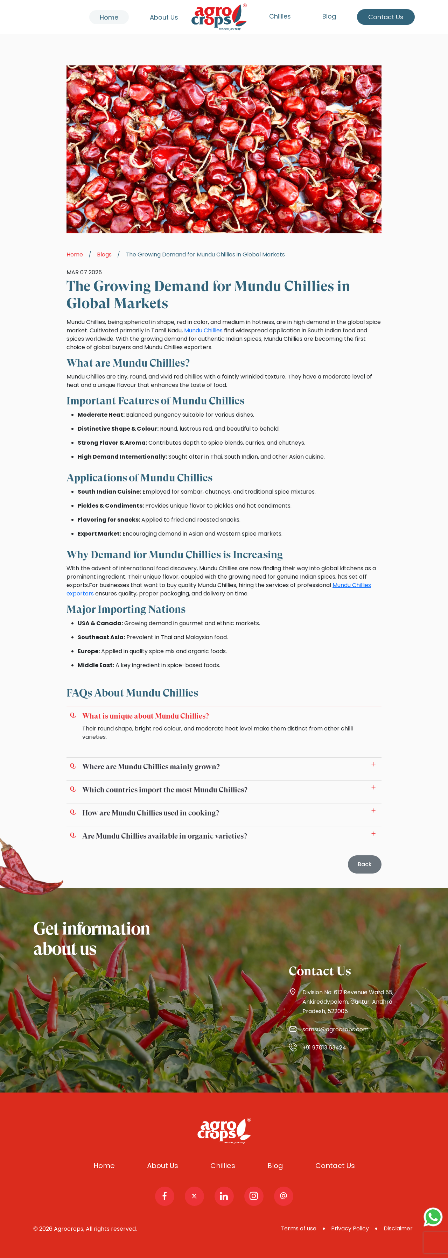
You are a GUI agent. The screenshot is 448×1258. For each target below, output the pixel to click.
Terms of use (298, 1228)
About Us (164, 17)
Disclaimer (398, 1228)
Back (365, 864)
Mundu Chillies (203, 330)
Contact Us (386, 17)
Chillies (280, 16)
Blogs (104, 254)
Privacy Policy (350, 1228)
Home (109, 17)
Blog (329, 16)
